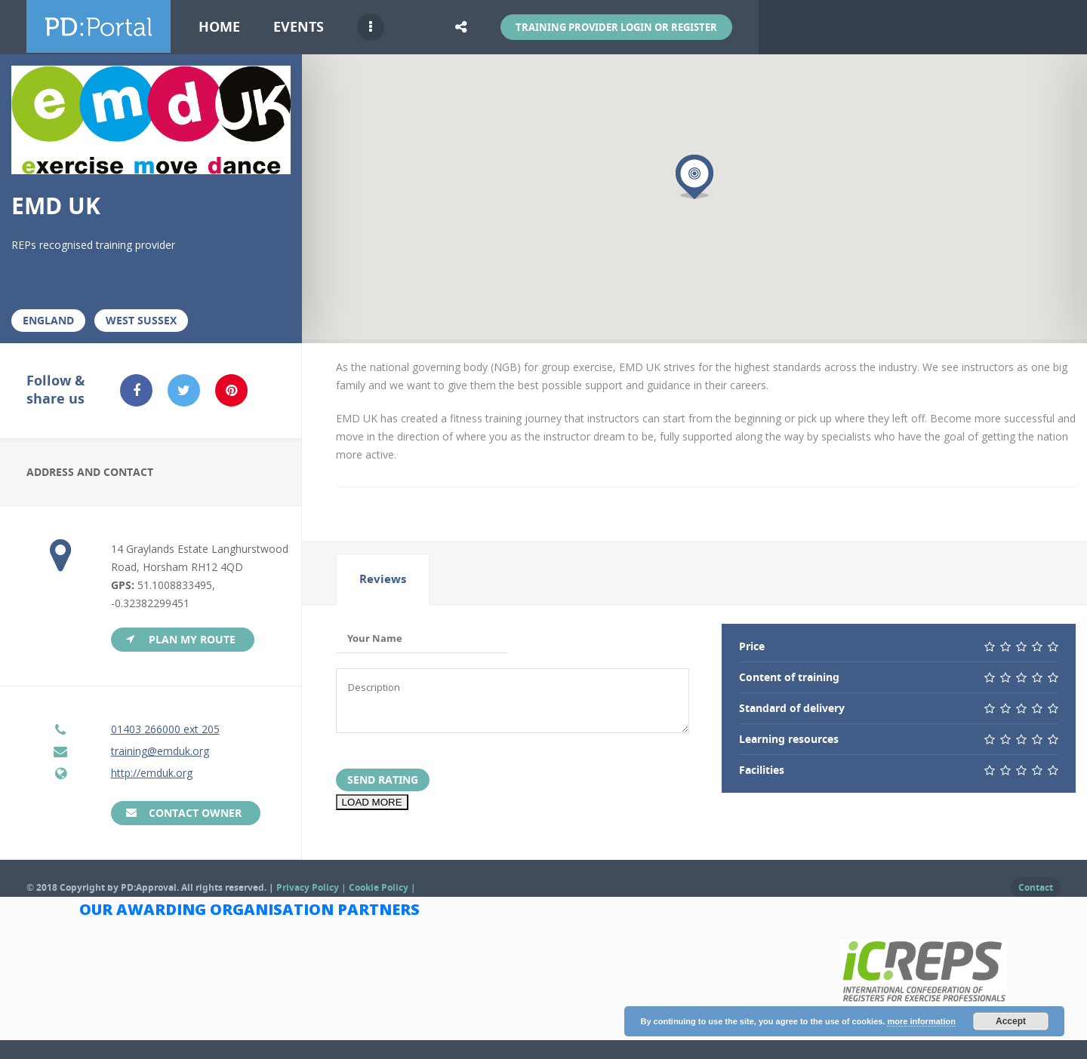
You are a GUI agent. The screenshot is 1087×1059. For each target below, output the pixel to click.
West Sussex (141, 320)
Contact (1035, 887)
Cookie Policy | (382, 887)
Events (298, 26)
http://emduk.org (151, 773)
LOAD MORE (372, 806)
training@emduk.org (160, 751)
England (48, 320)
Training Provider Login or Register (616, 27)
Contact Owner (195, 813)
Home (219, 26)
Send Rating (382, 783)
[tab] (383, 579)
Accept (1011, 1021)
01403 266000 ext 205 (165, 729)
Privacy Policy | (312, 887)
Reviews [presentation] (382, 579)
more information (921, 1021)
